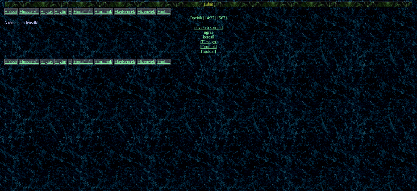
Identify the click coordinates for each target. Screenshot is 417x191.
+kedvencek (125, 11)
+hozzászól (29, 11)
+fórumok (103, 11)
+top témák (83, 11)
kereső (208, 37)
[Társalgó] (209, 42)
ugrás (208, 32)
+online (163, 11)
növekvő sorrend (208, 27)
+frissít (11, 11)
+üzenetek (146, 11)
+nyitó (60, 11)
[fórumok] (208, 46)
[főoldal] (208, 51)
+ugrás (47, 11)
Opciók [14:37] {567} (208, 18)
